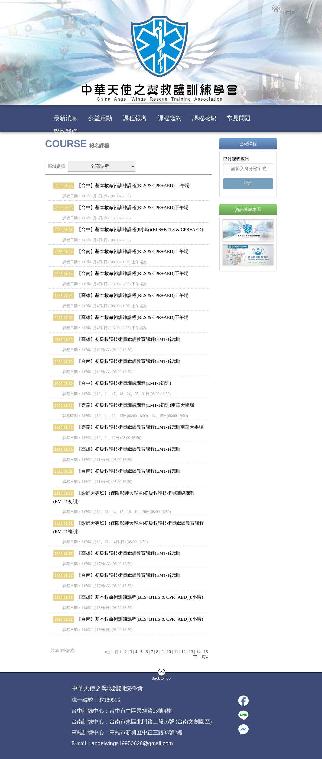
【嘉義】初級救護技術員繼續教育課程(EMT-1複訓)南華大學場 (128, 427)
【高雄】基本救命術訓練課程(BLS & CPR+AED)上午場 (120, 295)
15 (206, 651)
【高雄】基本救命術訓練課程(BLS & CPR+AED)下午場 (120, 317)
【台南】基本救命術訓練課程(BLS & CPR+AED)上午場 (120, 251)
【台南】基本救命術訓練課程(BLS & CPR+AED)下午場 (120, 273)
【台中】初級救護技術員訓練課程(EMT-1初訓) (112, 383)
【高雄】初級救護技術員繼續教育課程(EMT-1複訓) (116, 339)
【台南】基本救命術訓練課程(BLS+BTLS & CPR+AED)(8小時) (128, 619)
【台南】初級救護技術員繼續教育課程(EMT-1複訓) (116, 361)
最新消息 (65, 118)
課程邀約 (169, 118)
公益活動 (100, 118)
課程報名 (135, 118)
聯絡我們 (65, 131)
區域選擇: (57, 166)
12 (183, 651)
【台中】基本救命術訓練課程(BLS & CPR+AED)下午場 (120, 207)
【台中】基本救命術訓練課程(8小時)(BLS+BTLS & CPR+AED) (128, 229)
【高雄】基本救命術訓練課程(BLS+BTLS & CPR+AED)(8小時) (128, 597)
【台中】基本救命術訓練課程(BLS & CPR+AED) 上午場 (121, 185)
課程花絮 (204, 118)
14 (198, 651)
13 (191, 651)
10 (169, 651)
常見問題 (239, 118)
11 (176, 651)
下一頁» (200, 657)
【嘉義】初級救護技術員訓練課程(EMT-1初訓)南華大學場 (123, 405)
